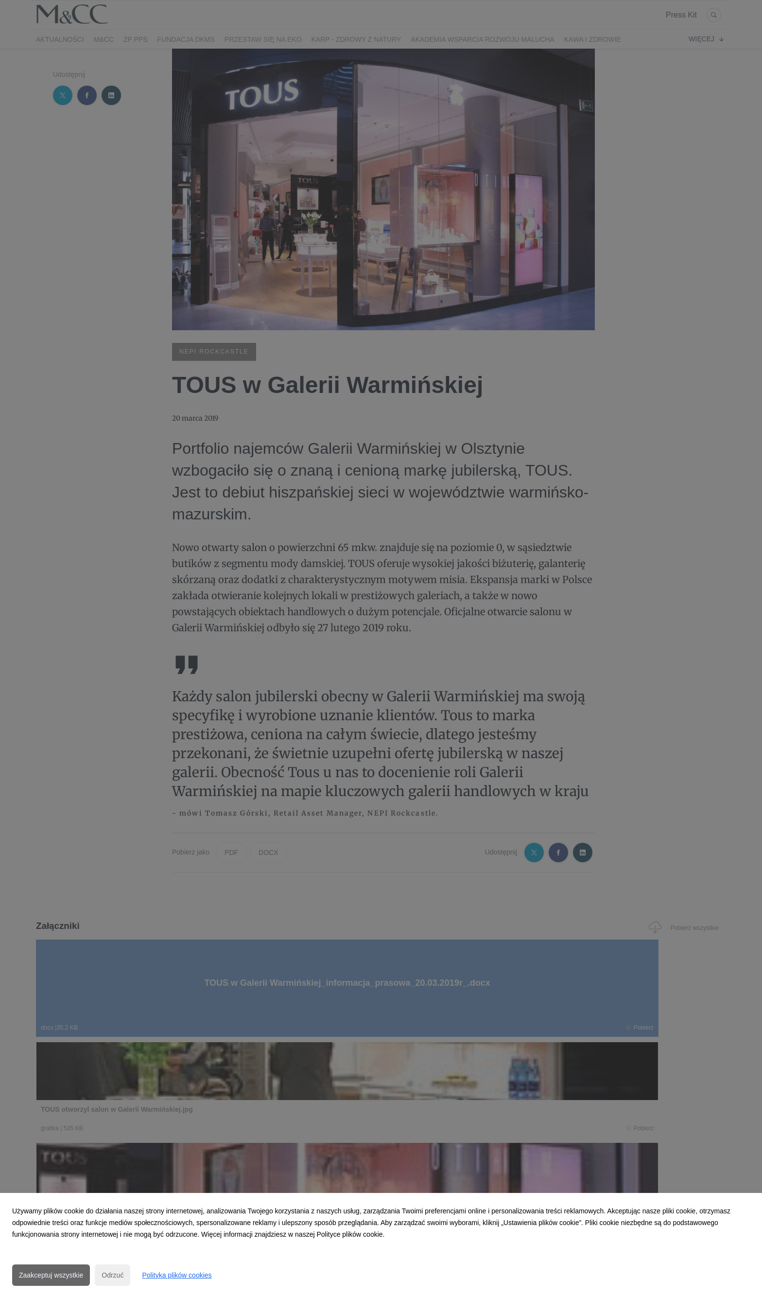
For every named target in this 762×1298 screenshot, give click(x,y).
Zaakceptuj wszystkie (51, 1275)
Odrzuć (112, 1275)
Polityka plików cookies (176, 1275)
